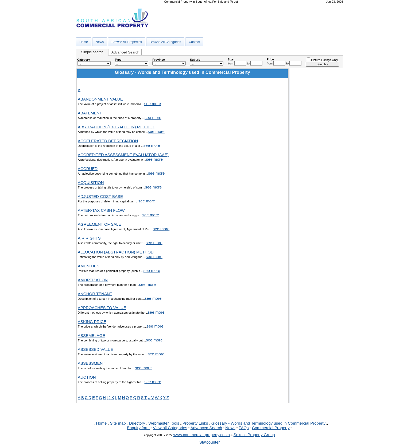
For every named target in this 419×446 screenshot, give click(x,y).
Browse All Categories (165, 42)
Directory (137, 423)
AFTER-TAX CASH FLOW (101, 210)
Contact (194, 42)
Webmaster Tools (163, 423)
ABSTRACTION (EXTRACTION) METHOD (116, 127)
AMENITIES (88, 266)
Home (83, 42)
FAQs (244, 427)
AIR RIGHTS (89, 238)
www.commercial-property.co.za (201, 434)
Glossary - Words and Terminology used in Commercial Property (268, 423)
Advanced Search (125, 52)
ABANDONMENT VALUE (100, 99)
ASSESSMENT (91, 363)
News (100, 42)
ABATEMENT (90, 113)
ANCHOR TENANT (95, 293)
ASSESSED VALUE (95, 349)
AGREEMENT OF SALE (99, 224)
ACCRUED (88, 168)
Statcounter (209, 442)
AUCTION (87, 377)
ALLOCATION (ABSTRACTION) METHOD (116, 252)
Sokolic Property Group (254, 434)
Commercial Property (271, 427)
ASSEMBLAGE (91, 335)
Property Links (195, 423)
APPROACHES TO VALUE (102, 307)
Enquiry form (138, 427)
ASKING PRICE (92, 321)
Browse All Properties (126, 42)
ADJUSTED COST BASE (100, 196)
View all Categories (170, 427)
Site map (118, 423)
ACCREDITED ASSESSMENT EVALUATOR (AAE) (123, 154)
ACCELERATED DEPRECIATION (108, 141)
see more (152, 103)
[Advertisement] (316, 148)
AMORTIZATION (93, 280)
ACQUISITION (91, 182)
